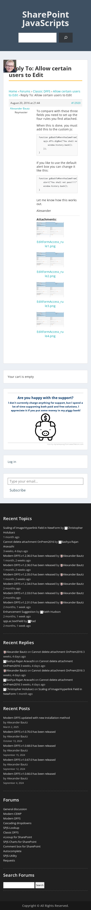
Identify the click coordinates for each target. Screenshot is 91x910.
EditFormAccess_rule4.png (50, 334)
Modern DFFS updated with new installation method (36, 718)
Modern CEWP (12, 814)
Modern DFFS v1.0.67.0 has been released (29, 760)
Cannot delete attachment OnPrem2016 (28, 542)
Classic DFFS (41, 91)
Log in (12, 462)
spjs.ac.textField (13, 621)
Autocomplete (12, 851)
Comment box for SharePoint (22, 846)
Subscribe (18, 490)
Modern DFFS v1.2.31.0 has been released (29, 602)
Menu (7, 7)
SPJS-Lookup (11, 828)
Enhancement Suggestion (19, 612)
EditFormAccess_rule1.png (50, 244)
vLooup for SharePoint (17, 837)
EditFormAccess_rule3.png (50, 304)
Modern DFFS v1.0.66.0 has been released (29, 774)
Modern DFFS (12, 818)
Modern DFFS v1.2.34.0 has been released (29, 584)
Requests (9, 860)
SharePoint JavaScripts (45, 18)
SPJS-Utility (10, 856)
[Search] (66, 38)
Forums (25, 91)
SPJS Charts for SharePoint (20, 842)
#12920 (76, 103)
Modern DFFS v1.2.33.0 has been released (29, 593)
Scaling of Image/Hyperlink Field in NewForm (31, 528)
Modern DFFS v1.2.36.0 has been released (29, 556)
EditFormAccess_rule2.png (50, 274)
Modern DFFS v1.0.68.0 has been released (29, 746)
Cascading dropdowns (17, 823)
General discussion (15, 809)
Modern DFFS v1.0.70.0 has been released (29, 732)
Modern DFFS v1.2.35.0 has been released (29, 574)
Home (13, 91)
